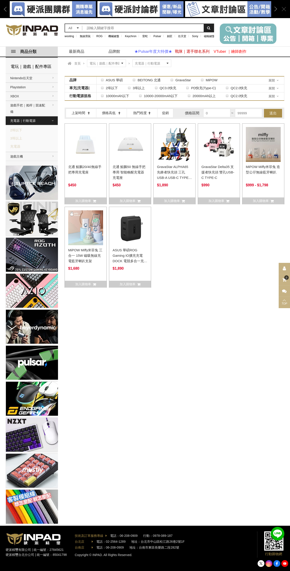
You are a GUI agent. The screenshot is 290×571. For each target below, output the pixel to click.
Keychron (131, 36)
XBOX (14, 96)
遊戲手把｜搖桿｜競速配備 (27, 108)
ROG (99, 36)
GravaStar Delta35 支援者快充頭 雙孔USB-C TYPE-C (217, 172)
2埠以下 (16, 130)
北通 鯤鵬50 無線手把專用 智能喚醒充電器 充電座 (129, 172)
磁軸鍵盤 (209, 36)
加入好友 (277, 533)
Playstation (18, 87)
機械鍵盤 (113, 36)
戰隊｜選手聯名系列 (192, 51)
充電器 (15, 146)
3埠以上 (16, 138)
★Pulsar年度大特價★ (153, 51)
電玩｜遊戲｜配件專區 (31, 66)
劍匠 (169, 36)
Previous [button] (6, 9)
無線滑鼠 (85, 36)
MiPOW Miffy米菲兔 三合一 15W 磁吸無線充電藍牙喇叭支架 (85, 255)
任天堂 (182, 36)
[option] (140, 9)
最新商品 (76, 51)
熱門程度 (142, 113)
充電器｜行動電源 (23, 120)
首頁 (77, 63)
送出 (273, 113)
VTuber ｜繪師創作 (230, 51)
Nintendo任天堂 (21, 78)
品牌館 (114, 51)
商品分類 (23, 51)
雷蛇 (145, 36)
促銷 (165, 113)
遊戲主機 (16, 156)
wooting (69, 36)
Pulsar (157, 36)
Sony (195, 36)
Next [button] (274, 9)
